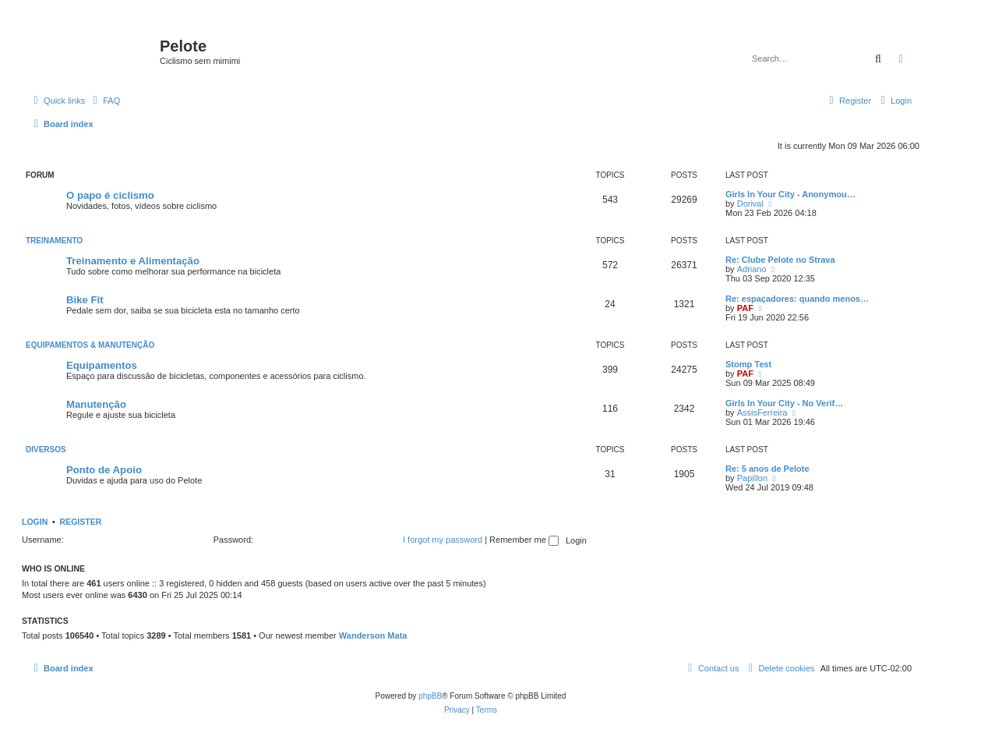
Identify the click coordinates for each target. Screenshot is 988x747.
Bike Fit (85, 300)
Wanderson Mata (373, 635)
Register (81, 521)
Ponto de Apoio (104, 470)
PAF (745, 308)
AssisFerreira (762, 412)
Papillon (752, 478)
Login (35, 521)
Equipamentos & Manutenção (90, 345)
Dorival (750, 203)
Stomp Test (748, 364)
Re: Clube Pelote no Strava (780, 259)
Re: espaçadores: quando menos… (797, 298)
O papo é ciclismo (110, 195)
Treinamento (54, 240)
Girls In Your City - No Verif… (784, 403)
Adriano (752, 269)
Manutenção (96, 404)
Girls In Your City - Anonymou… (790, 194)
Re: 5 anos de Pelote (767, 468)
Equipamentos (101, 365)
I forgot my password (442, 539)
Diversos (46, 449)
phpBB (430, 696)
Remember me (524, 539)
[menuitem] (104, 100)
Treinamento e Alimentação (132, 261)
